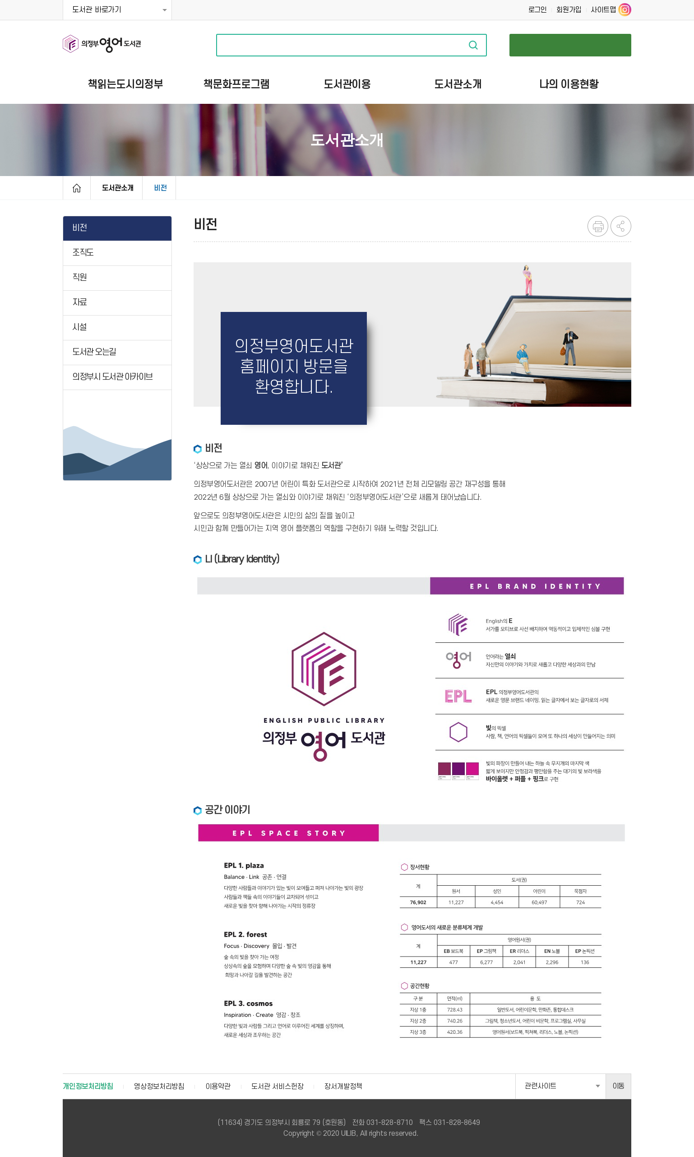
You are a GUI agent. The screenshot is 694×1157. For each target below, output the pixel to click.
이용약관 (218, 1087)
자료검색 (473, 45)
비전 (160, 188)
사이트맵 (603, 10)
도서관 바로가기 (96, 10)
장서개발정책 (343, 1087)
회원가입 (569, 10)
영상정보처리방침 (159, 1087)
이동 (618, 1086)
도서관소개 (118, 188)
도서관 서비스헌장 (277, 1087)
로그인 (537, 10)
